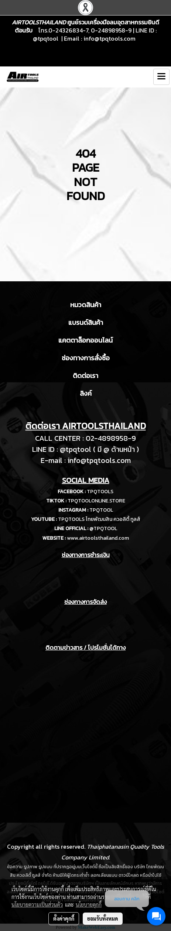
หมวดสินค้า (85, 305)
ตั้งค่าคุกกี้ (63, 918)
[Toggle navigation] (161, 77)
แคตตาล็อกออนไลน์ (85, 340)
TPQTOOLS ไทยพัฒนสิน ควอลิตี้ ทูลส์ (99, 519)
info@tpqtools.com (109, 38)
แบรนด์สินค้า (85, 322)
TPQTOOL (101, 510)
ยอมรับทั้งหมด (102, 918)
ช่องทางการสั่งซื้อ (86, 358)
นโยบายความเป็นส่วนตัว (37, 904)
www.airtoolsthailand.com (98, 538)
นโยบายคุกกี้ (89, 904)
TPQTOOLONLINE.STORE (96, 501)
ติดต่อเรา (85, 376)
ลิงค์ (86, 393)
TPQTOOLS (100, 491)
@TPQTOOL (103, 528)
